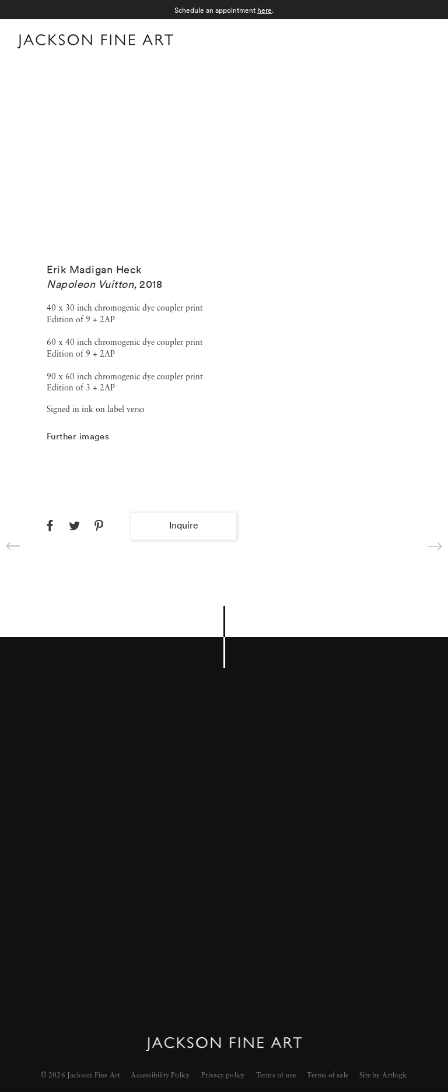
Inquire (183, 525)
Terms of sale (327, 1075)
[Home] (95, 43)
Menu (419, 39)
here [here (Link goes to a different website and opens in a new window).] (264, 10)
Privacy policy (223, 1075)
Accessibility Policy (160, 1075)
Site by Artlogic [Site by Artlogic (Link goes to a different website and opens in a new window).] (383, 1075)
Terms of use (276, 1075)
